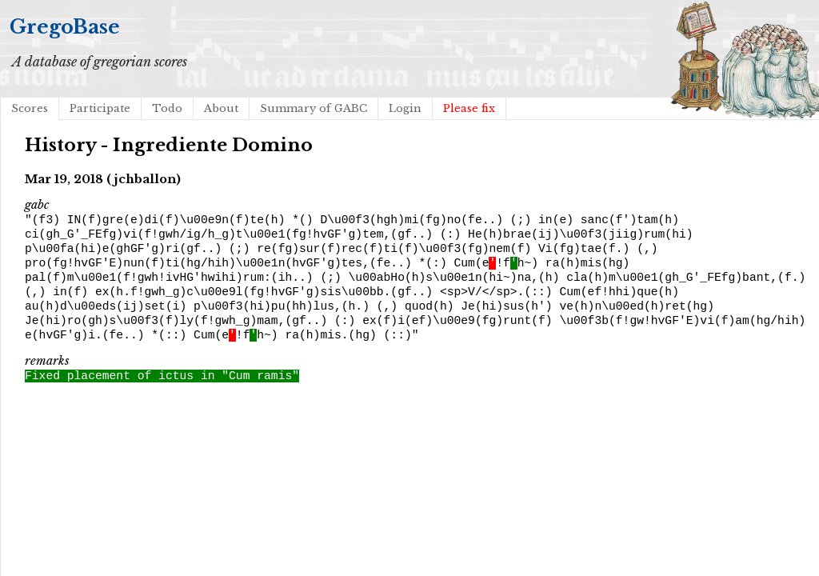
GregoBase (65, 26)
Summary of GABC (313, 108)
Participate (100, 108)
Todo (167, 108)
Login (405, 108)
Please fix (469, 108)
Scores (29, 108)
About (221, 108)
